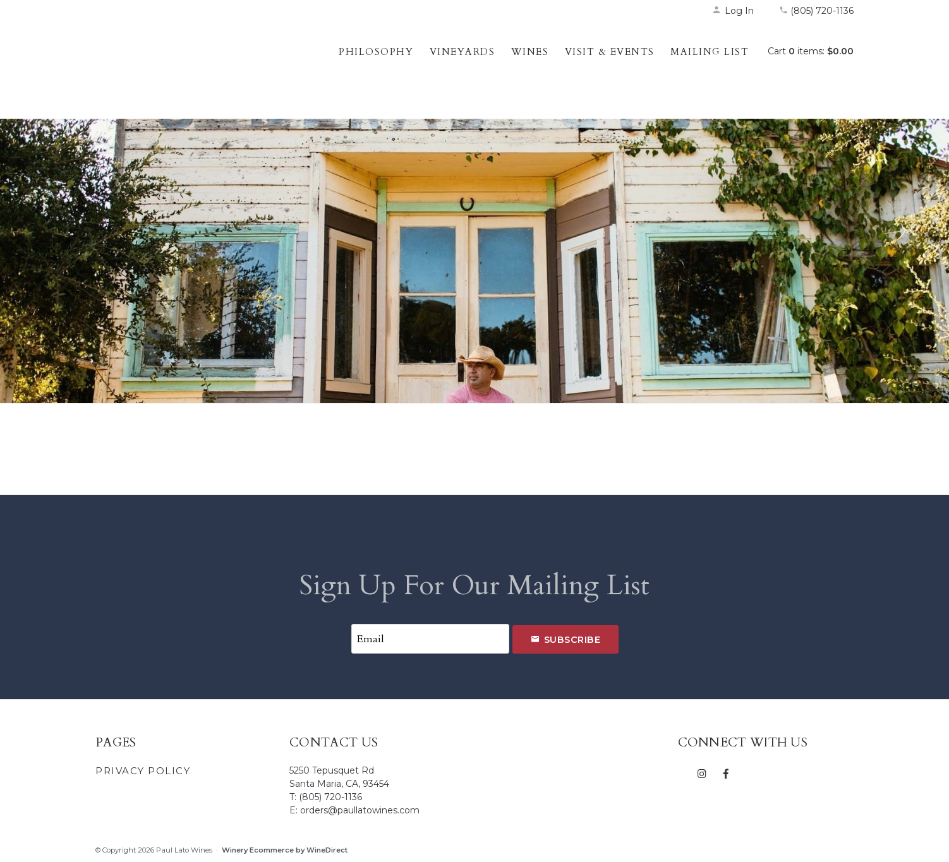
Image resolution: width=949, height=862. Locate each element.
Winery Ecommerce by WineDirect (285, 850)
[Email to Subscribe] (430, 639)
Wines (530, 51)
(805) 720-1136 (816, 10)
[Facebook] (725, 773)
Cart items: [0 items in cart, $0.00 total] (811, 51)
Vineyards (462, 51)
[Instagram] (702, 773)
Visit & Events (610, 51)
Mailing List (709, 51)
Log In (733, 10)
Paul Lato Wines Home (177, 66)
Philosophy (376, 51)
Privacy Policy (142, 771)
